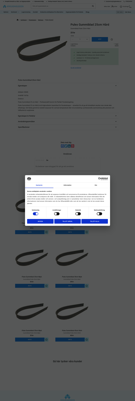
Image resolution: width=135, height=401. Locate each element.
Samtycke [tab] (39, 185)
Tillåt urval (67, 221)
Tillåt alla (94, 221)
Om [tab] (96, 185)
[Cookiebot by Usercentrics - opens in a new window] (99, 178)
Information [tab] (67, 185)
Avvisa (40, 221)
